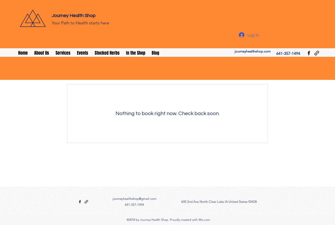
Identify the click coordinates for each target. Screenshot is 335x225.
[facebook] (309, 53)
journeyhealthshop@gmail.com (134, 199)
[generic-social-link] (317, 53)
